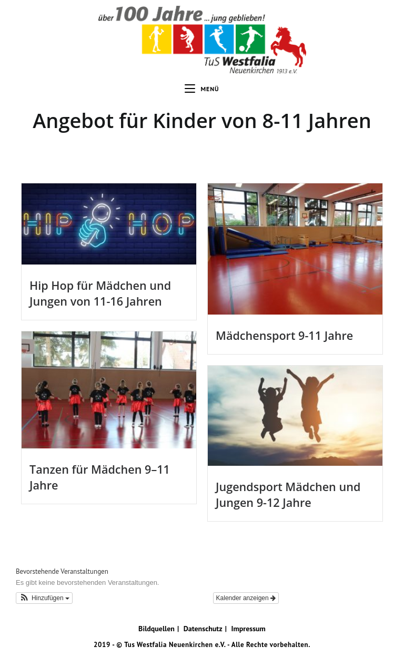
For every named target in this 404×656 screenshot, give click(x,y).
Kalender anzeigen (246, 598)
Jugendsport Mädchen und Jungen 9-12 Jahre (288, 494)
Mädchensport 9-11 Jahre (284, 335)
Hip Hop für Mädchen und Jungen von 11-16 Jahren (100, 293)
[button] (44, 598)
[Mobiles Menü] (201, 89)
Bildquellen (156, 628)
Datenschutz (203, 628)
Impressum (248, 628)
